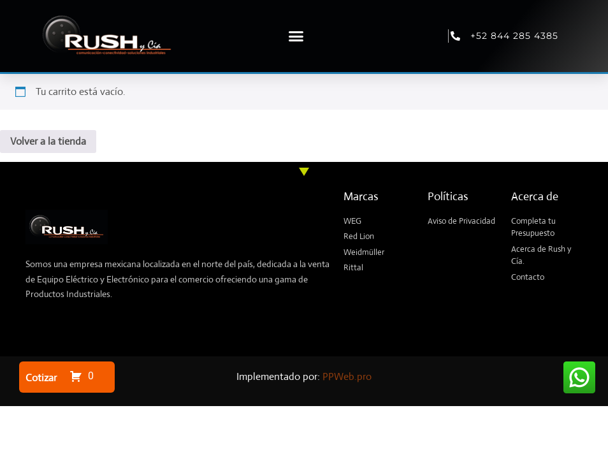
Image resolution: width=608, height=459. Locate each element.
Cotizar (41, 377)
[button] (296, 36)
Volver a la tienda (48, 141)
